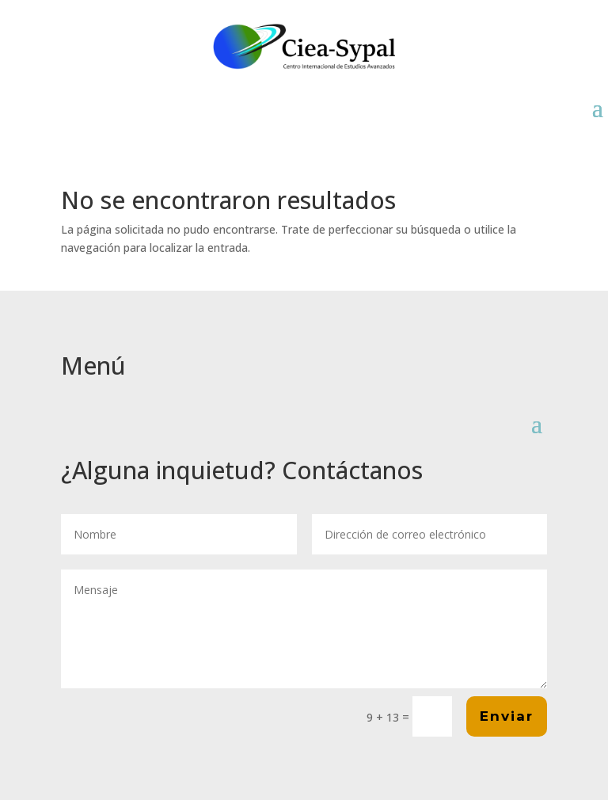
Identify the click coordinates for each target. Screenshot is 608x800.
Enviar (507, 716)
